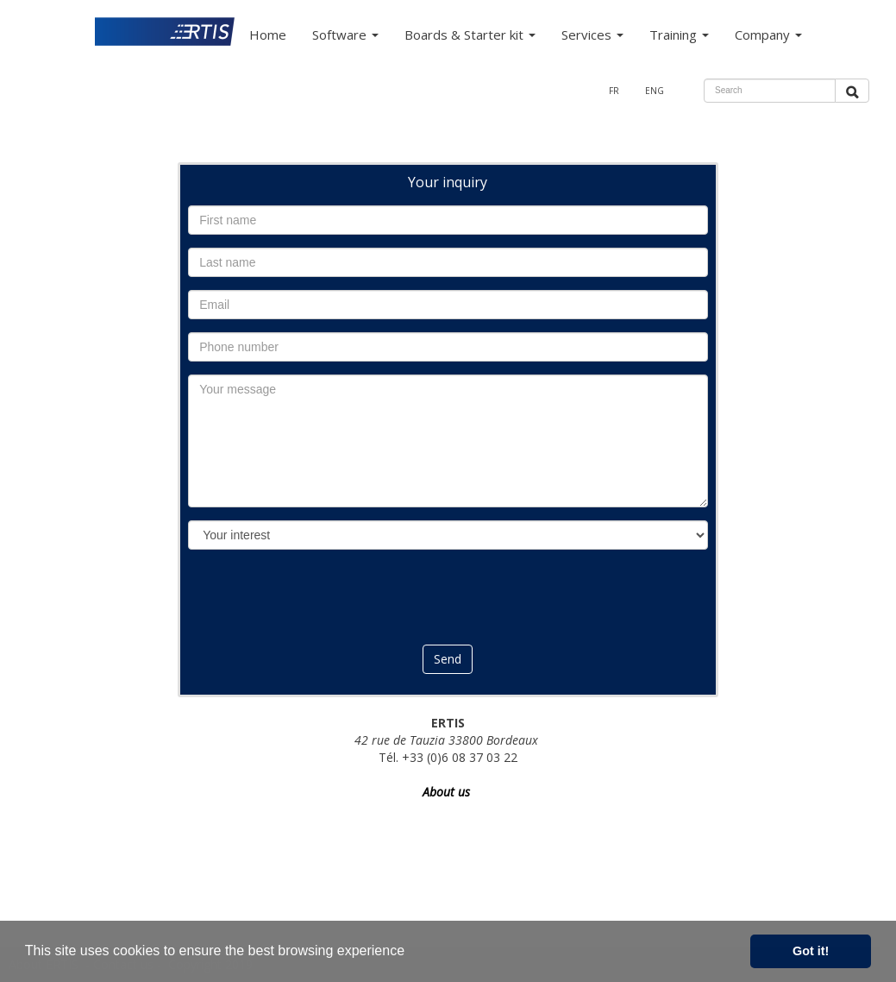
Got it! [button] (811, 951)
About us (448, 792)
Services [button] (592, 34)
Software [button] (345, 34)
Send (447, 659)
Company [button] (768, 34)
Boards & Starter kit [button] (470, 34)
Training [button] (679, 34)
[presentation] (447, 596)
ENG (654, 91)
